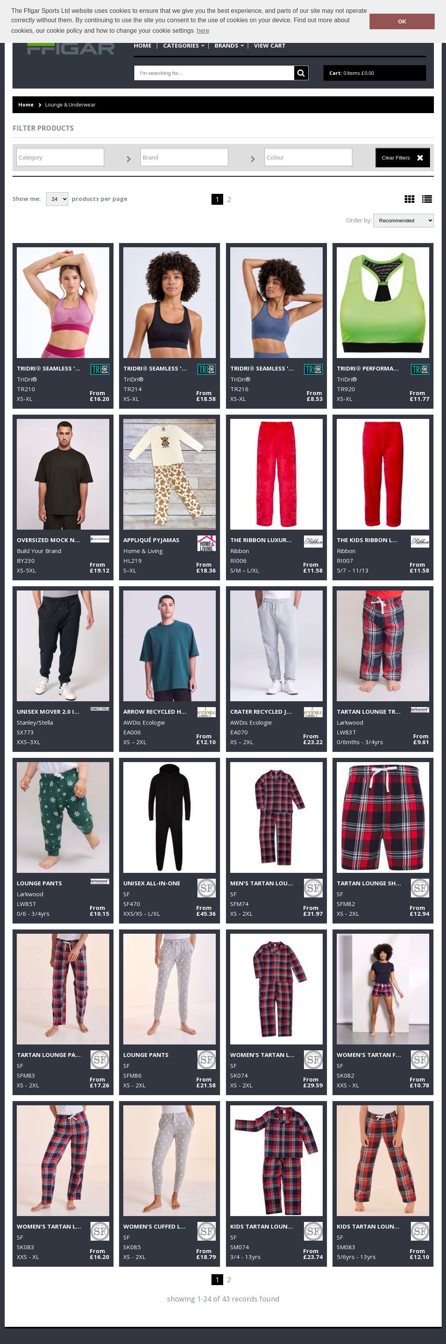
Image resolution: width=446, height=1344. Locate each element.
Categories (181, 45)
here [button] (203, 30)
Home (142, 45)
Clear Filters (396, 158)
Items (351, 72)
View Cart (270, 45)
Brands (226, 45)
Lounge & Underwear (70, 104)
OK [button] (402, 21)
